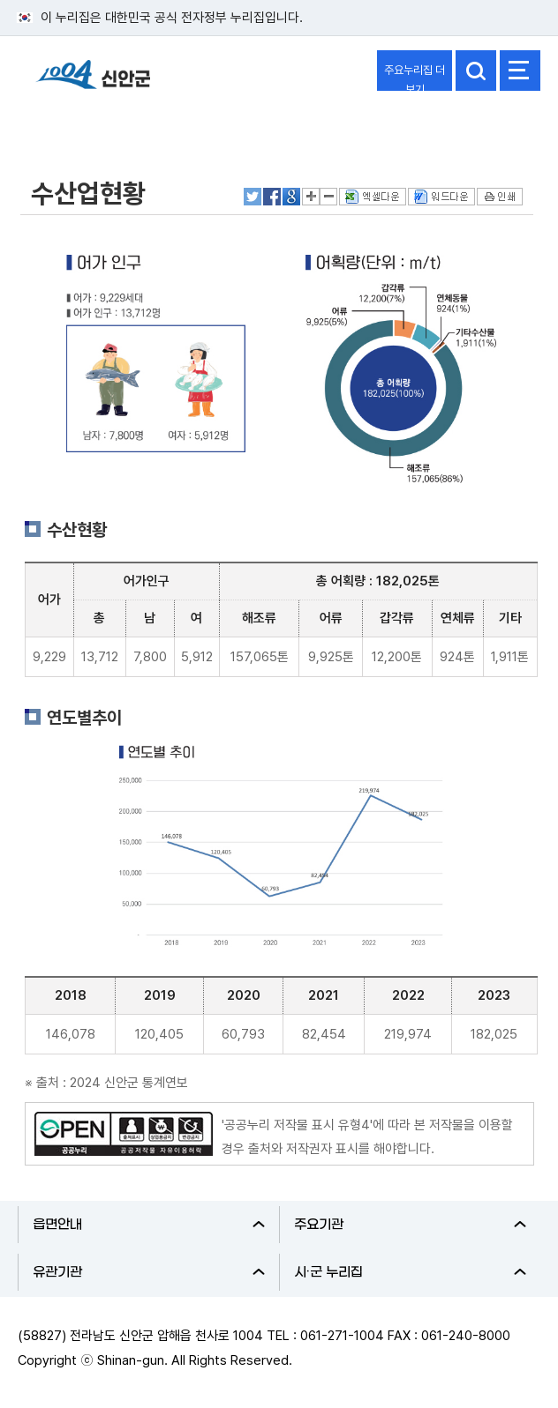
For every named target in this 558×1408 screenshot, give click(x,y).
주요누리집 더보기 (414, 77)
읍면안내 (149, 1225)
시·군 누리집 (410, 1272)
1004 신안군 (92, 82)
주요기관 (410, 1225)
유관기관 (149, 1272)
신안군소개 (64, 126)
